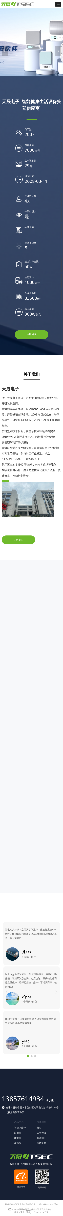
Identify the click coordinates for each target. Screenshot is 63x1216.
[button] (58, 4)
